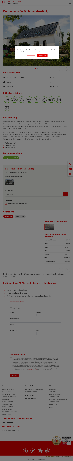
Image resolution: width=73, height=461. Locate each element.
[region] (37, 52)
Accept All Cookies (42, 55)
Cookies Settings (31, 55)
